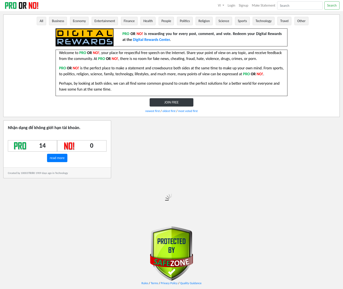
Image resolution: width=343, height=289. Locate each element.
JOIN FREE (171, 102)
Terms (154, 283)
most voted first (188, 111)
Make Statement (263, 5)
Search (332, 5)
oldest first (168, 111)
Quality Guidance (190, 283)
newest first (152, 111)
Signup (243, 5)
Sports (242, 21)
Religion (204, 21)
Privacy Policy (169, 283)
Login (231, 5)
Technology (263, 21)
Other (301, 21)
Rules (145, 283)
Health (148, 21)
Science (224, 21)
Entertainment (104, 21)
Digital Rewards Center (151, 39)
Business (58, 21)
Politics (185, 21)
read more (57, 158)
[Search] (300, 5)
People (166, 21)
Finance (129, 21)
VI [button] (220, 5)
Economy (79, 21)
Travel (284, 21)
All (41, 21)
